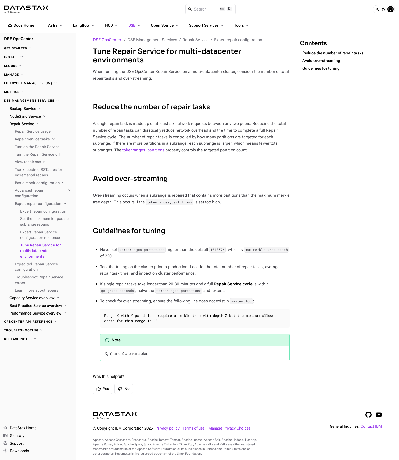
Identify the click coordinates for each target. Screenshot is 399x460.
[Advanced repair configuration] (43, 193)
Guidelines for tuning (129, 231)
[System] (390, 9)
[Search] (210, 9)
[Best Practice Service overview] (40, 306)
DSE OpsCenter (107, 39)
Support (13, 443)
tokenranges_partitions (143, 150)
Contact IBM (371, 426)
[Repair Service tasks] (43, 139)
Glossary (13, 436)
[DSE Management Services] (38, 100)
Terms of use (193, 428)
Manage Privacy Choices (229, 428)
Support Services (206, 25)
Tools (241, 25)
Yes (102, 388)
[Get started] (38, 48)
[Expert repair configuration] (43, 204)
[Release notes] (38, 339)
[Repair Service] (40, 124)
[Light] (377, 9)
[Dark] (384, 9)
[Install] (38, 57)
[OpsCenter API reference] (38, 321)
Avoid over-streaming (130, 178)
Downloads (16, 451)
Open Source (165, 25)
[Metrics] (38, 92)
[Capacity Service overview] (40, 298)
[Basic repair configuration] (43, 183)
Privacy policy (168, 428)
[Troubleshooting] (38, 330)
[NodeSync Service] (40, 116)
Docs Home (20, 25)
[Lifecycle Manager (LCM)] (38, 83)
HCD (112, 25)
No (124, 388)
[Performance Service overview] (40, 313)
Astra (55, 25)
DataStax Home (20, 428)
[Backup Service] (40, 109)
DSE (134, 25)
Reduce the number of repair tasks (151, 107)
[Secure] (38, 65)
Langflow (84, 25)
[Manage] (38, 74)
